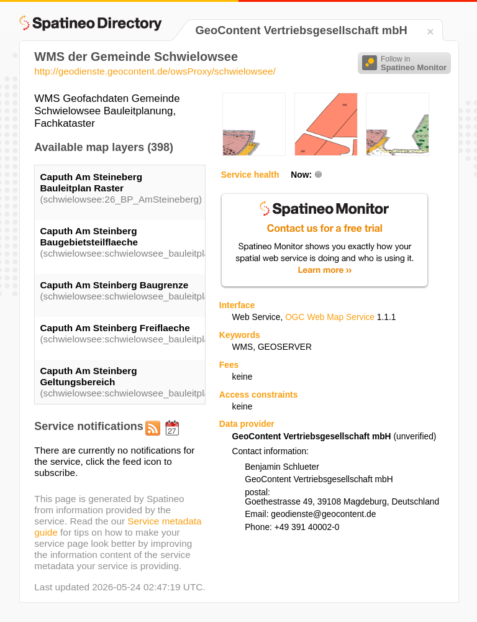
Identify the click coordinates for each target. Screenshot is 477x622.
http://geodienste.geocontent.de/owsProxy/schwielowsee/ (155, 71)
